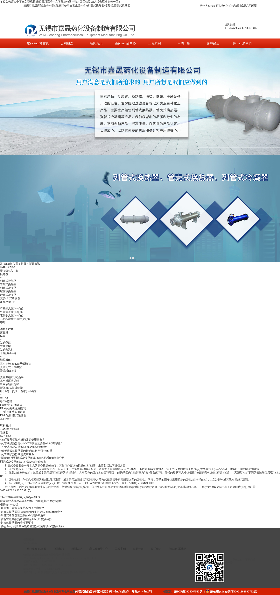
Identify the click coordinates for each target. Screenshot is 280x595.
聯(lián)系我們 (242, 43)
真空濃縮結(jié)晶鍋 (12, 377)
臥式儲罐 (5, 342)
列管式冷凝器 (8, 287)
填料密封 (5, 425)
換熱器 (4, 274)
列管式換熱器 (8, 280)
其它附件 (5, 418)
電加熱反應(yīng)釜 (11, 315)
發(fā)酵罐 (6, 401)
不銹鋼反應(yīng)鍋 (11, 308)
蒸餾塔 (4, 332)
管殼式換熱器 (8, 284)
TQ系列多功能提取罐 (12, 411)
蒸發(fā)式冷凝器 (10, 298)
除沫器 (4, 432)
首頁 (23, 263)
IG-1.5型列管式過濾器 (13, 415)
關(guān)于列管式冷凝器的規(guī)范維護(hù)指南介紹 (32, 526)
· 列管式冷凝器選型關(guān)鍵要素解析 (23, 446)
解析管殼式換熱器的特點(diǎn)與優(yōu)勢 (26, 519)
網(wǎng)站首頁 (209, 5)
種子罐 (4, 397)
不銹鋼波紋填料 (9, 429)
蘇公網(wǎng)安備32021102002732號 (231, 591)
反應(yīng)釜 (7, 301)
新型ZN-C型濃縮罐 (11, 387)
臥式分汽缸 (7, 349)
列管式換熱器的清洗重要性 (17, 522)
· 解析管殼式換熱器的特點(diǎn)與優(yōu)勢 (26, 450)
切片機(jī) (5, 359)
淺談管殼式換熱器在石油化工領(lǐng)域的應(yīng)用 (31, 501)
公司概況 (67, 43)
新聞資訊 (96, 43)
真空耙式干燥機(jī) (11, 367)
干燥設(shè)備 (8, 353)
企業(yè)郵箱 (249, 5)
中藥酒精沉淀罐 (9, 384)
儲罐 (2, 336)
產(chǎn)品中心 (125, 43)
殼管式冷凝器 (8, 294)
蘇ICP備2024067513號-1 (189, 591)
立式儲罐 (5, 346)
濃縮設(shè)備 (8, 370)
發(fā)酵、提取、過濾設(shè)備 (18, 391)
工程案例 (154, 43)
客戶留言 (213, 43)
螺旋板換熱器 (8, 291)
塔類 (2, 322)
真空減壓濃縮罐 (9, 380)
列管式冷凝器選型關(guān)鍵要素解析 (23, 515)
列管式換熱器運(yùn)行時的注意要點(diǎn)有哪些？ (32, 511)
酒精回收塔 (7, 329)
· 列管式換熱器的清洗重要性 (17, 454)
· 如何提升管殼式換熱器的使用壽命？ (22, 439)
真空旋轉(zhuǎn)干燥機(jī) (15, 363)
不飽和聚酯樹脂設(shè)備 (15, 319)
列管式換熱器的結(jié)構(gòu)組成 (20, 497)
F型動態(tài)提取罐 (11, 404)
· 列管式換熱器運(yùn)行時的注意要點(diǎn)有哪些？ (31, 443)
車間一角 (184, 43)
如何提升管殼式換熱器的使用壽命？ (22, 508)
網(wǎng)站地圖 (229, 5)
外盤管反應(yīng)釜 (11, 312)
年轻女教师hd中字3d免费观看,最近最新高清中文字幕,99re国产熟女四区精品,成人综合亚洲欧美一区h (60, 1)
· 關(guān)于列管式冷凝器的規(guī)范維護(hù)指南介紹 (32, 457)
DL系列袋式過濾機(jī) (13, 408)
